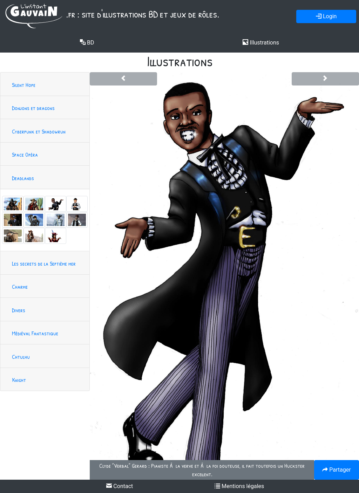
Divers (18, 310)
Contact (119, 486)
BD (87, 42)
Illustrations (261, 42)
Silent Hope (23, 85)
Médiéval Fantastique (35, 333)
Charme (20, 286)
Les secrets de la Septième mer (44, 263)
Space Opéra (25, 154)
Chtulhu (21, 357)
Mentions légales (239, 486)
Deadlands (23, 178)
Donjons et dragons (33, 108)
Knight (19, 380)
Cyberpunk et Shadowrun (39, 131)
